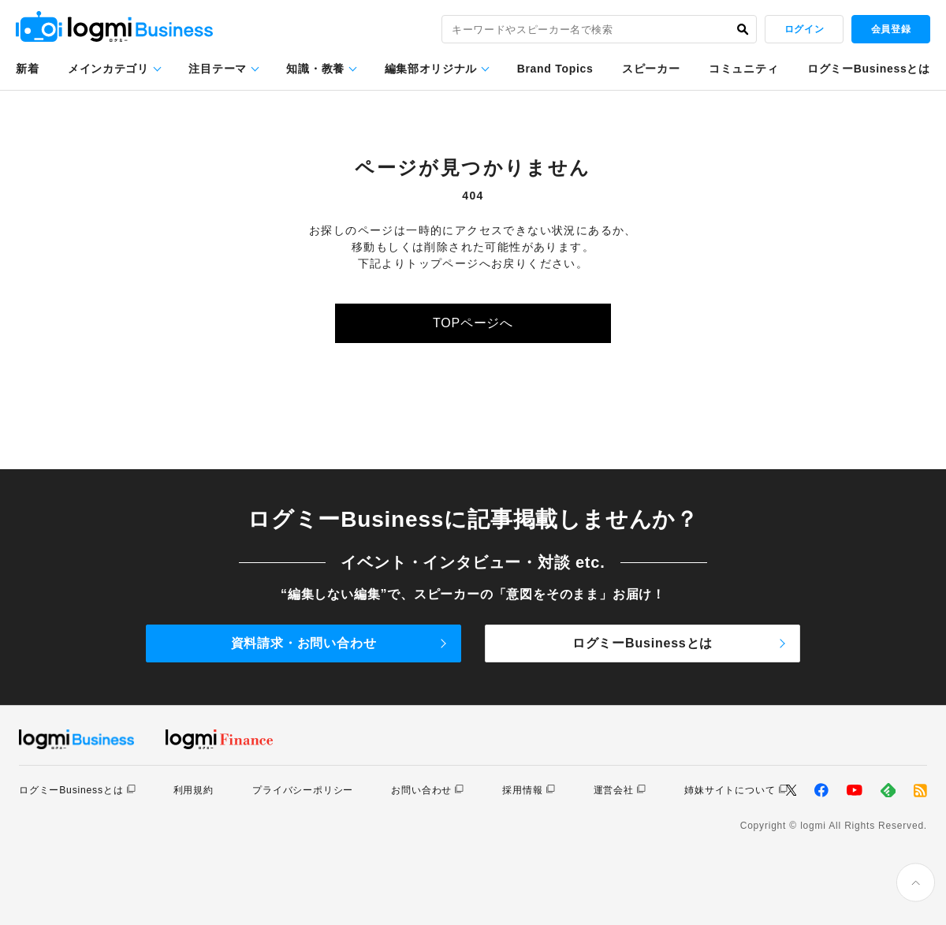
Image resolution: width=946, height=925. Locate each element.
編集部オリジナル (431, 68)
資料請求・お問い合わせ (304, 643)
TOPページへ (473, 323)
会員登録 (891, 29)
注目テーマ (217, 68)
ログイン (804, 29)
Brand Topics (555, 68)
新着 (27, 68)
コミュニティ (743, 68)
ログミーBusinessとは (868, 68)
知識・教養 (315, 68)
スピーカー (651, 68)
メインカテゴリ (108, 68)
